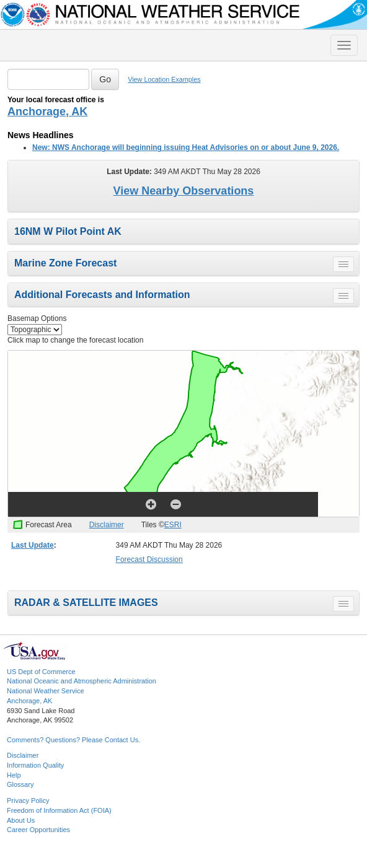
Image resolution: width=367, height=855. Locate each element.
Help (14, 775)
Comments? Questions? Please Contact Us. (73, 739)
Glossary (20, 784)
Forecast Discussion (149, 559)
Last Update (32, 545)
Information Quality (35, 765)
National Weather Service (45, 691)
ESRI (173, 524)
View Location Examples (164, 79)
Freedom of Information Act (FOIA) (59, 810)
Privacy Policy (28, 800)
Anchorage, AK (47, 111)
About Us (21, 820)
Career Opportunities (38, 829)
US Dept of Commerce (41, 671)
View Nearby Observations (183, 191)
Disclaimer (106, 524)
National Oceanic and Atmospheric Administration (81, 681)
